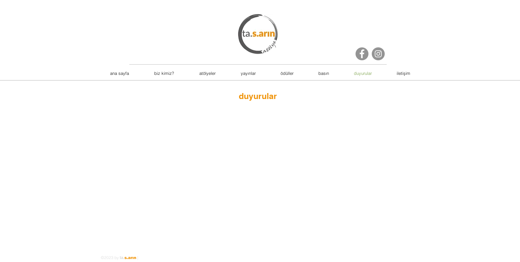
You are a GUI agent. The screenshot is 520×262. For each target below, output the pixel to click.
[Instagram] (378, 53)
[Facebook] (362, 53)
